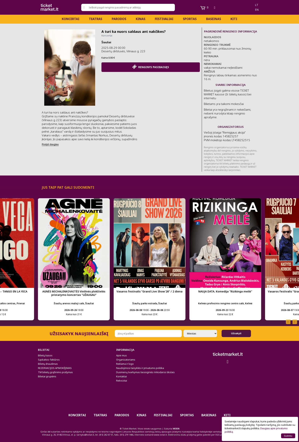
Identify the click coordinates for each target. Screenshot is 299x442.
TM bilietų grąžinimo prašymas (55, 372)
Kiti (234, 19)
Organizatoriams (125, 359)
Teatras (95, 19)
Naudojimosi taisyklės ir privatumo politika (140, 368)
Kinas (140, 19)
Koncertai (70, 19)
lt (256, 5)
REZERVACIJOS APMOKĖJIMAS (55, 368)
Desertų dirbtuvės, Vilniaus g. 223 (123, 51)
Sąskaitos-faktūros (49, 359)
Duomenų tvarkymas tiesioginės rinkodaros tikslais (145, 372)
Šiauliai (106, 42)
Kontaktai (121, 376)
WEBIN (176, 428)
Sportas (190, 19)
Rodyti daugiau (50, 144)
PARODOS (119, 19)
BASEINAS (213, 19)
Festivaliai (164, 19)
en (257, 9)
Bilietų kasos (45, 355)
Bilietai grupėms (47, 376)
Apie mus (121, 355)
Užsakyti (236, 333)
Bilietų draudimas (48, 364)
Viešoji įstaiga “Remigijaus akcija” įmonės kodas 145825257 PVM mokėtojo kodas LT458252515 (227, 136)
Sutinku (288, 435)
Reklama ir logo (125, 364)
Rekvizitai (121, 380)
